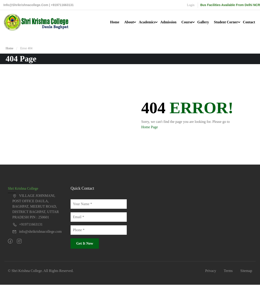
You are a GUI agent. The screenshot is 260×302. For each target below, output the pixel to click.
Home (114, 22)
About (129, 22)
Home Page (149, 127)
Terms (228, 271)
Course (186, 22)
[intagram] (19, 241)
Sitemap (246, 271)
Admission (168, 22)
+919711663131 (27, 224)
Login (190, 5)
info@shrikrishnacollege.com (37, 231)
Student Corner (226, 22)
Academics (147, 22)
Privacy (210, 271)
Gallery (203, 22)
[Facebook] (10, 241)
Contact (249, 22)
